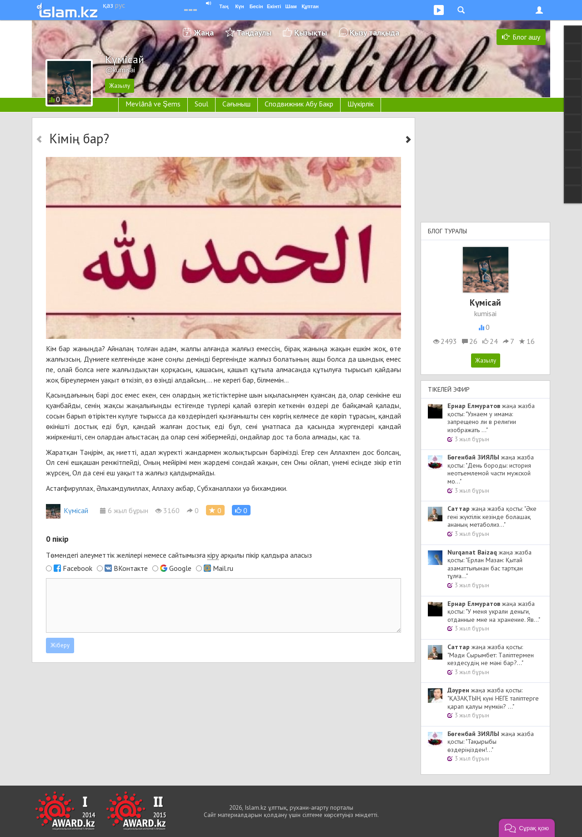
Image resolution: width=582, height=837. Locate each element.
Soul (201, 103)
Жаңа (204, 32)
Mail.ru (223, 568)
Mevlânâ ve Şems (153, 103)
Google (180, 568)
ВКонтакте (131, 568)
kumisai (485, 313)
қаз (108, 5)
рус (120, 5)
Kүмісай (67, 510)
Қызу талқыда (374, 32)
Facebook (77, 568)
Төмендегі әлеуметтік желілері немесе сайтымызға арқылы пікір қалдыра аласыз (179, 555)
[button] (241, 510)
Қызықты (310, 32)
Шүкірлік (360, 103)
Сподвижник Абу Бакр (299, 103)
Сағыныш (236, 103)
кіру (213, 555)
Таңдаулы (253, 32)
